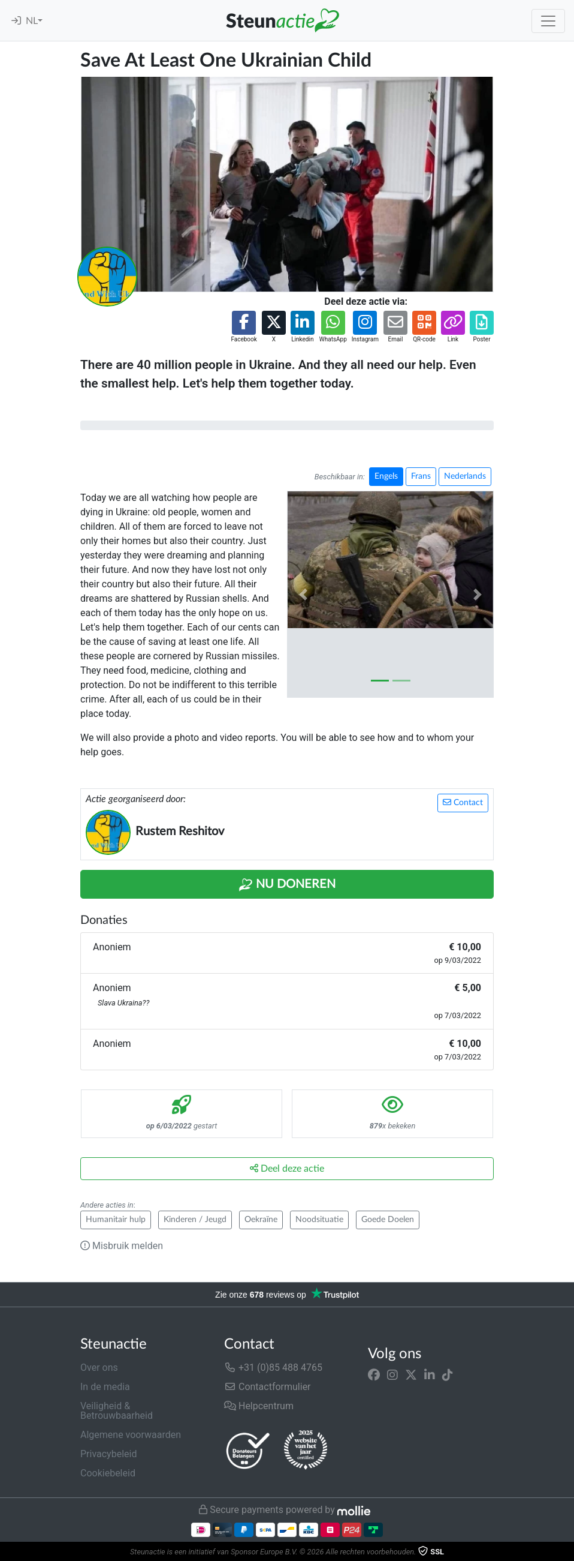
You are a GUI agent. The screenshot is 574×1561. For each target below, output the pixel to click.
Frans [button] (421, 476)
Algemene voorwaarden (130, 1434)
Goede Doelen (387, 1219)
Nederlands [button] (465, 476)
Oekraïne (260, 1219)
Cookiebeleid (107, 1473)
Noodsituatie (319, 1219)
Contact (463, 802)
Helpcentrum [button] (259, 1406)
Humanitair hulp (116, 1219)
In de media (105, 1386)
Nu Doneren (287, 885)
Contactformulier (267, 1386)
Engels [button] (386, 476)
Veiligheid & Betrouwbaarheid (116, 1410)
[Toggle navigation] (548, 21)
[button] (243, 327)
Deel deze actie (287, 1168)
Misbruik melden (121, 1245)
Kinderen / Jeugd (195, 1219)
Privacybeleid (108, 1454)
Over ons (99, 1367)
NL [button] (32, 21)
